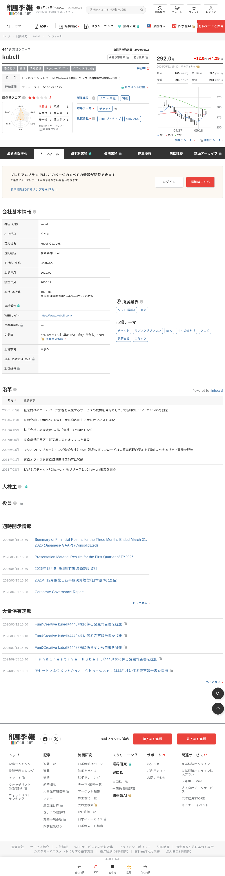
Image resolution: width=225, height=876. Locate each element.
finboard (216, 390)
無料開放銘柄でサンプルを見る (32, 189)
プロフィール (49, 154)
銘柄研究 (69, 26)
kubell (36, 36)
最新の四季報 (17, 153)
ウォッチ (194, 9)
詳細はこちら (200, 182)
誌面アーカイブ (206, 153)
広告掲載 (61, 847)
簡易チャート (183, 140)
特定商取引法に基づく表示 (195, 847)
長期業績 (111, 153)
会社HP (141, 68)
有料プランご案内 (210, 26)
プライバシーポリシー (135, 847)
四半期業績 (79, 153)
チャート (177, 10)
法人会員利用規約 (178, 851)
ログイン (211, 9)
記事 (42, 26)
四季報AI (183, 26)
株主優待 (144, 153)
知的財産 (163, 847)
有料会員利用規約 (147, 851)
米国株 (156, 26)
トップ (14, 26)
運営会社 (17, 847)
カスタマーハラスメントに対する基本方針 (64, 851)
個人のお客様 (152, 739)
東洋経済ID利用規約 (114, 851)
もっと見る (139, 603)
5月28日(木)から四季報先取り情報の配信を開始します (54, 7)
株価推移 (176, 153)
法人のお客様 (196, 739)
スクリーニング (98, 26)
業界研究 (128, 26)
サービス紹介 (39, 847)
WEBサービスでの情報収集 (93, 847)
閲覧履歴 (160, 9)
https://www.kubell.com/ (56, 315)
